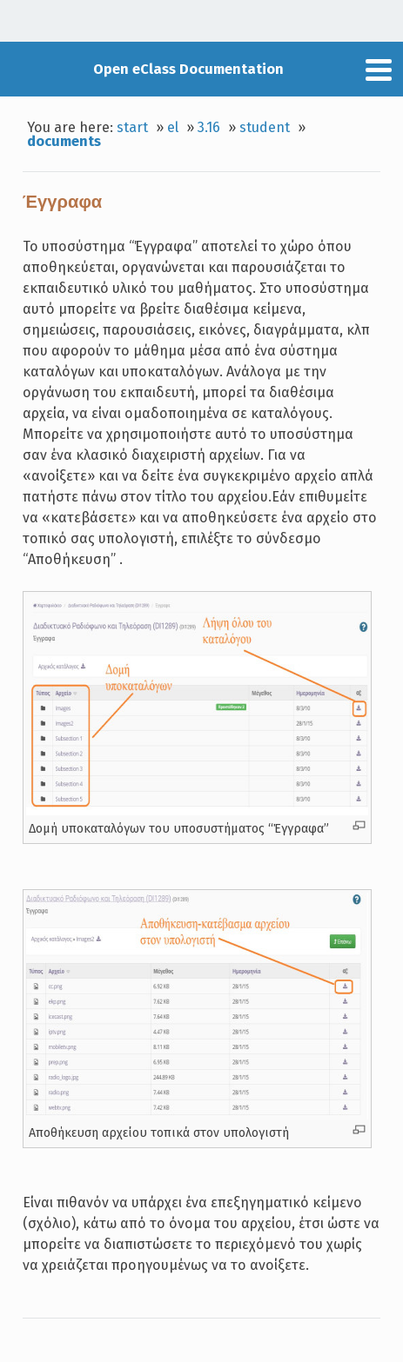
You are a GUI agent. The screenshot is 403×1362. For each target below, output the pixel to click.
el (172, 127)
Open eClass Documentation (188, 69)
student (264, 127)
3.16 (209, 127)
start (132, 127)
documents (64, 141)
